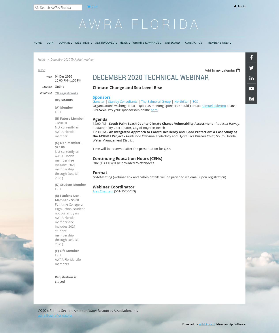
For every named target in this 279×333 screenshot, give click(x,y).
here (154, 110)
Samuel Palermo (214, 106)
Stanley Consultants (123, 101)
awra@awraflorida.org (55, 315)
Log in (241, 6)
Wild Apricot (207, 324)
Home (41, 59)
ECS (195, 101)
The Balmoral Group (156, 101)
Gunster (99, 101)
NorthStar (181, 101)
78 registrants (66, 93)
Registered (46, 93)
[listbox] (223, 70)
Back (41, 70)
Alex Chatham (103, 191)
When (49, 76)
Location (47, 86)
